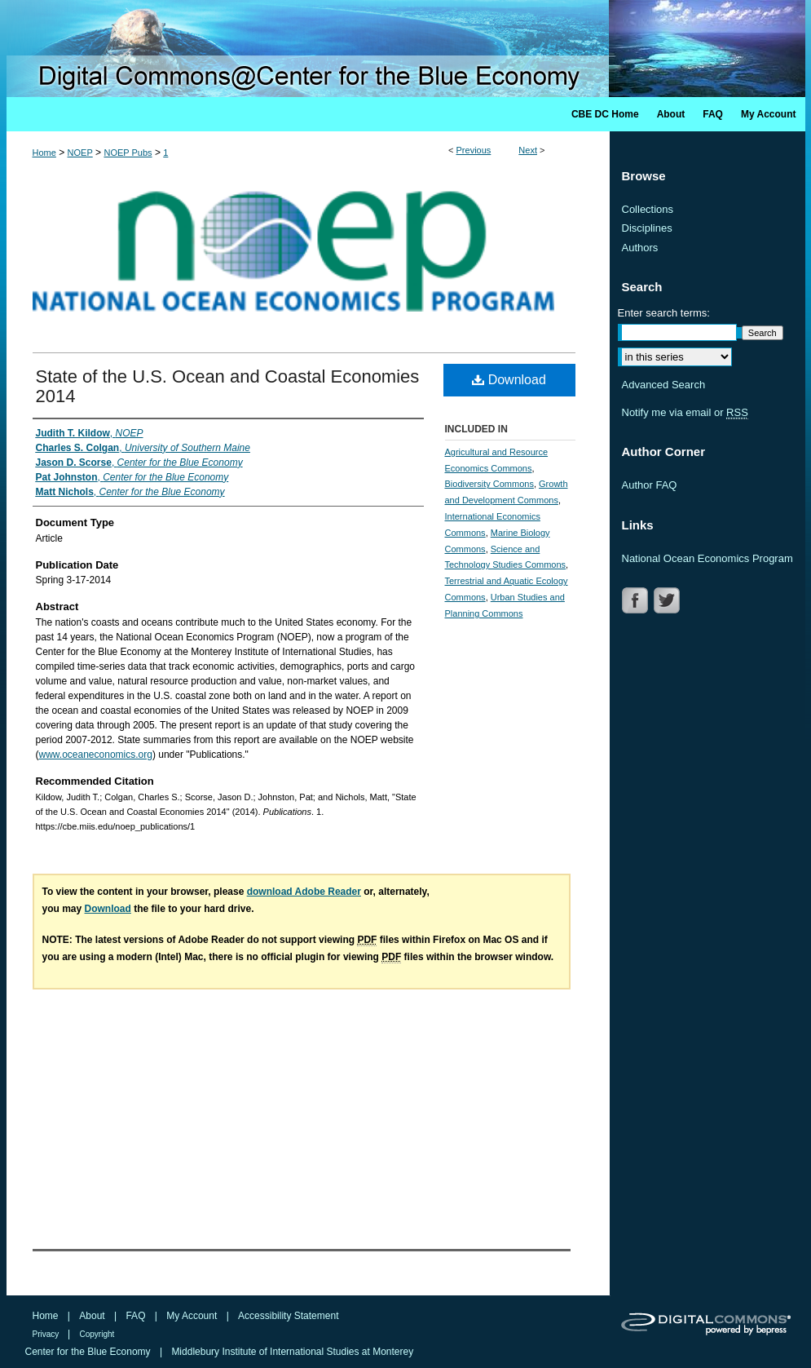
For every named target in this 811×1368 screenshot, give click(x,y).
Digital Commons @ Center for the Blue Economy (406, 48)
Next (527, 150)
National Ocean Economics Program (707, 558)
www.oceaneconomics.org (95, 754)
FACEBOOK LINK (636, 600)
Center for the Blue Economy (89, 1351)
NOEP (80, 152)
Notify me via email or (685, 412)
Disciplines (647, 228)
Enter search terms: (664, 313)
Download (509, 380)
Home (44, 152)
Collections (648, 209)
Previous (473, 150)
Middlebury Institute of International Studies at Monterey (292, 1351)
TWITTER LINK (668, 600)
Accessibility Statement (288, 1316)
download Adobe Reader (304, 891)
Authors (640, 247)
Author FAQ (649, 485)
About (93, 1316)
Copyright (97, 1334)
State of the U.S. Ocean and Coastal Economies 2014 (228, 386)
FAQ (137, 1316)
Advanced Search (664, 385)
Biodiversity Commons (489, 484)
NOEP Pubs (128, 152)
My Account (192, 1316)
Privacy (47, 1334)
